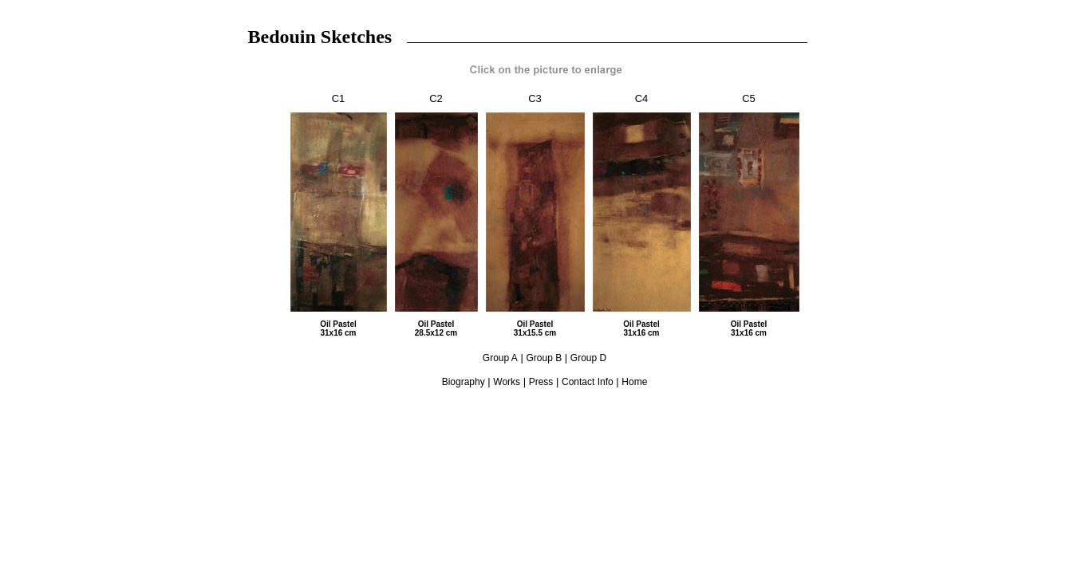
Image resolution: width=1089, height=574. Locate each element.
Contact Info (588, 381)
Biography (463, 381)
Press (541, 381)
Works (506, 381)
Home (634, 381)
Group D (588, 358)
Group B (544, 358)
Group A (500, 358)
